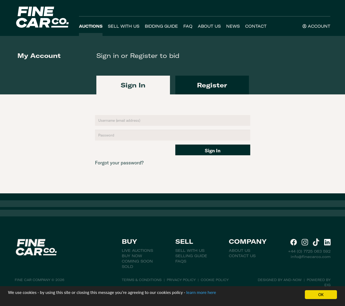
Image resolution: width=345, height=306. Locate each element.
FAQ (187, 26)
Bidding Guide (161, 26)
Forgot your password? (119, 163)
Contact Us (242, 255)
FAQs (180, 261)
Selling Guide (191, 255)
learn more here (201, 292)
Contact (256, 26)
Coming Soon (137, 261)
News (233, 26)
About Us (209, 26)
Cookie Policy (215, 280)
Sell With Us (123, 26)
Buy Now (132, 255)
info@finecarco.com (311, 256)
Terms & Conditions (142, 280)
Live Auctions (137, 250)
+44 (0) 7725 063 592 (309, 251)
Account (316, 26)
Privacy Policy (181, 280)
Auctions (91, 26)
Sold (127, 266)
